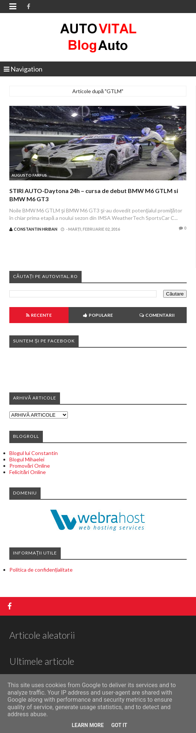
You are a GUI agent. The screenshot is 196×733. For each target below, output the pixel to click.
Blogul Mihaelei (26, 459)
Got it (119, 725)
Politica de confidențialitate (41, 569)
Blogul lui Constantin (33, 453)
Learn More (88, 725)
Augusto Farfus (29, 175)
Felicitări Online (27, 472)
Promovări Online (29, 465)
